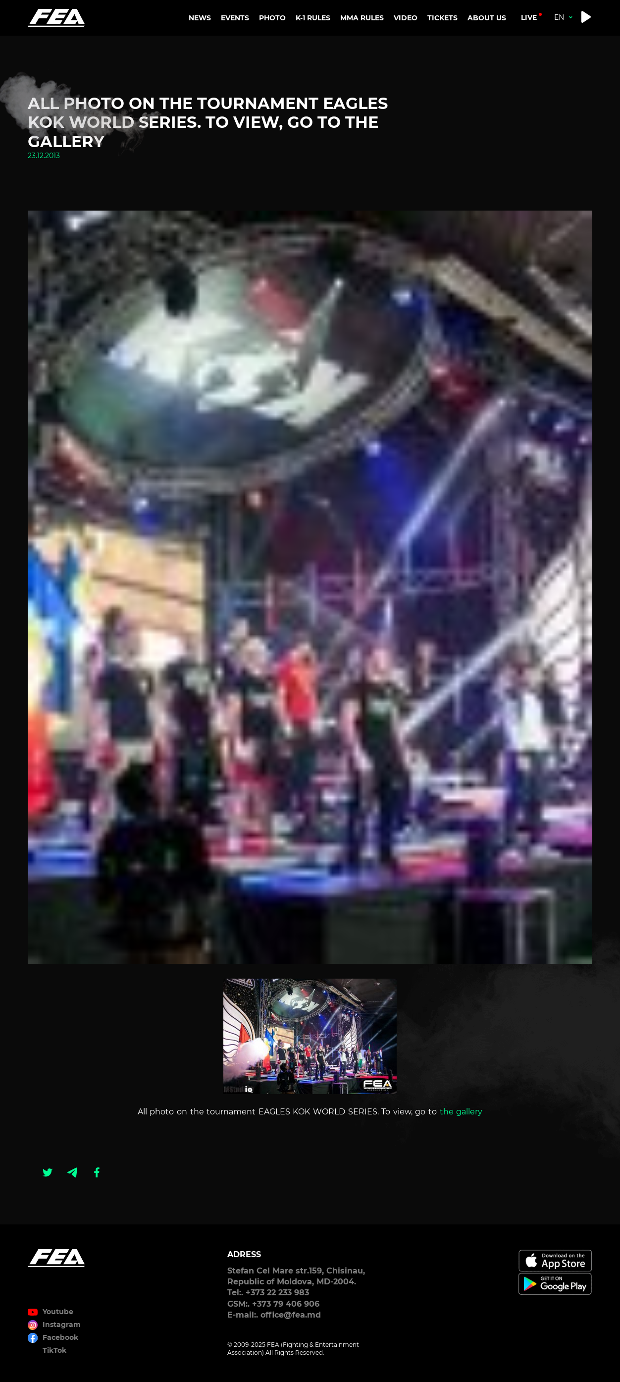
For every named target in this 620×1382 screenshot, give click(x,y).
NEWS (200, 17)
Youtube (58, 1311)
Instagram (62, 1324)
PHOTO (272, 17)
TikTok (54, 1350)
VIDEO (405, 17)
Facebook (60, 1337)
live (529, 17)
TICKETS (442, 17)
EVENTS (235, 17)
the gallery (461, 1111)
